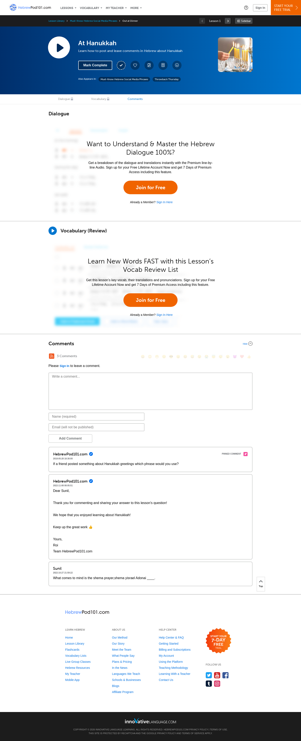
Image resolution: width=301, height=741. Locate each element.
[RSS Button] (52, 356)
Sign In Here (164, 202)
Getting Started (168, 643)
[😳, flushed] (149, 356)
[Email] (96, 427)
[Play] (53, 231)
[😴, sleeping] (220, 356)
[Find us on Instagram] (217, 683)
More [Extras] (134, 8)
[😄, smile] (142, 356)
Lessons (66, 8)
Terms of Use (218, 729)
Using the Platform (171, 661)
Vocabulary (89, 8)
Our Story (118, 643)
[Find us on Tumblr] (209, 683)
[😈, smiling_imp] (234, 356)
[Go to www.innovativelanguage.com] (150, 720)
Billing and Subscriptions (175, 649)
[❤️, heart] (241, 356)
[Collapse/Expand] (150, 343)
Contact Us (166, 680)
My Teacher (115, 8)
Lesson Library (57, 20)
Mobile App (72, 680)
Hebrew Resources (77, 667)
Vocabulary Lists (75, 655)
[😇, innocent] (213, 356)
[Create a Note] (149, 65)
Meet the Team (121, 649)
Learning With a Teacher (174, 673)
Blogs (115, 686)
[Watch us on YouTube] (217, 675)
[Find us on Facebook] (225, 675)
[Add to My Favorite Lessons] (135, 65)
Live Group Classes (78, 661)
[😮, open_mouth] (227, 356)
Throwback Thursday (167, 79)
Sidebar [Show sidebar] (246, 21)
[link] (228, 21)
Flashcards (72, 649)
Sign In (260, 7)
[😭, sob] (206, 356)
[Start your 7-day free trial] (218, 641)
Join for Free (150, 187)
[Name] (96, 417)
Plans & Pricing (122, 661)
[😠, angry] (178, 356)
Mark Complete (95, 65)
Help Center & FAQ (171, 637)
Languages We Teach (126, 673)
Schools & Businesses (126, 680)
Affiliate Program (122, 692)
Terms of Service (193, 733)
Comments (135, 99)
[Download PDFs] (163, 65)
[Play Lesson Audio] (59, 47)
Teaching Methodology (173, 667)
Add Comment (70, 438)
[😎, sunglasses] (171, 356)
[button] (246, 7)
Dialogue (64, 99)
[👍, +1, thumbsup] (248, 356)
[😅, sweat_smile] (192, 356)
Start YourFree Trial (286, 8)
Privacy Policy (198, 729)
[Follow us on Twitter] (209, 675)
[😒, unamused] (164, 356)
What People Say (123, 655)
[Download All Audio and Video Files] (177, 65)
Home (69, 637)
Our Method (119, 637)
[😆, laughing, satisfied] (185, 356)
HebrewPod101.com (176, 729)
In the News (119, 667)
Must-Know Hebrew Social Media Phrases (93, 20)
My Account (166, 655)
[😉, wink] (199, 356)
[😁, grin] (156, 356)
